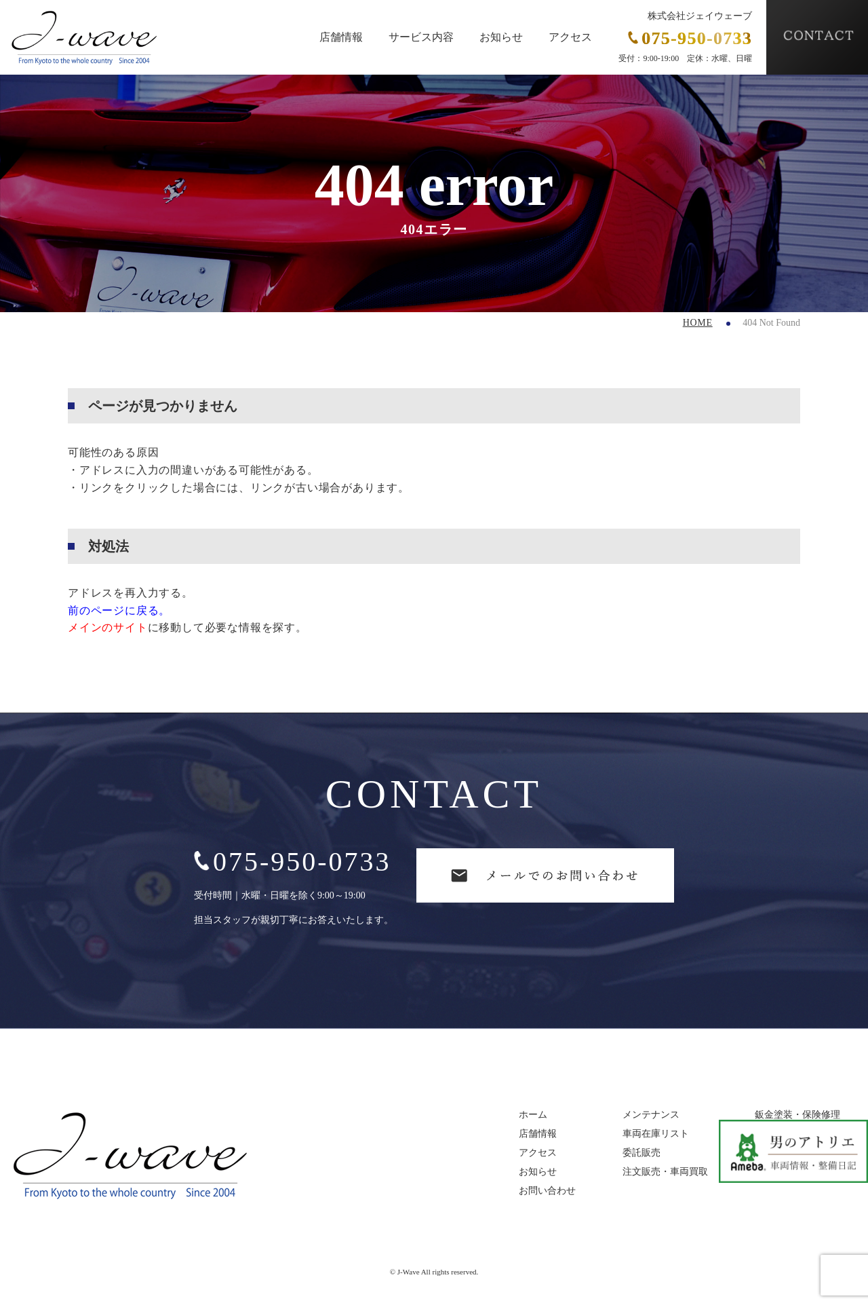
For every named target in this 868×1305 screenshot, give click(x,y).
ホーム (533, 1115)
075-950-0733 (292, 861)
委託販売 (641, 1153)
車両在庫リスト (656, 1134)
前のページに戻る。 (119, 610)
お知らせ (501, 37)
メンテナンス (651, 1115)
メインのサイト (108, 627)
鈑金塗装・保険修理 (797, 1115)
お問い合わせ (547, 1191)
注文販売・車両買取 (665, 1172)
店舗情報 (341, 37)
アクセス (570, 37)
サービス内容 (421, 37)
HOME (698, 323)
